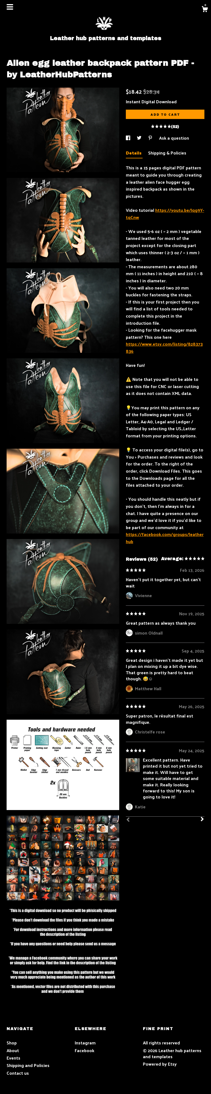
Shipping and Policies (28, 1065)
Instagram (85, 1043)
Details (134, 153)
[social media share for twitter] (140, 138)
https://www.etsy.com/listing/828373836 (164, 347)
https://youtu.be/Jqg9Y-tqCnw (165, 213)
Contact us (18, 1073)
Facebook (84, 1050)
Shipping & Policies (167, 153)
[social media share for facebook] (128, 138)
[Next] (202, 820)
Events (13, 1058)
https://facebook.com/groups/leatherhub (165, 537)
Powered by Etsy (160, 1064)
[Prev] (128, 820)
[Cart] (205, 9)
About (13, 1050)
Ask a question (174, 138)
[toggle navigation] (10, 7)
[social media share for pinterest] (151, 138)
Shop (12, 1043)
